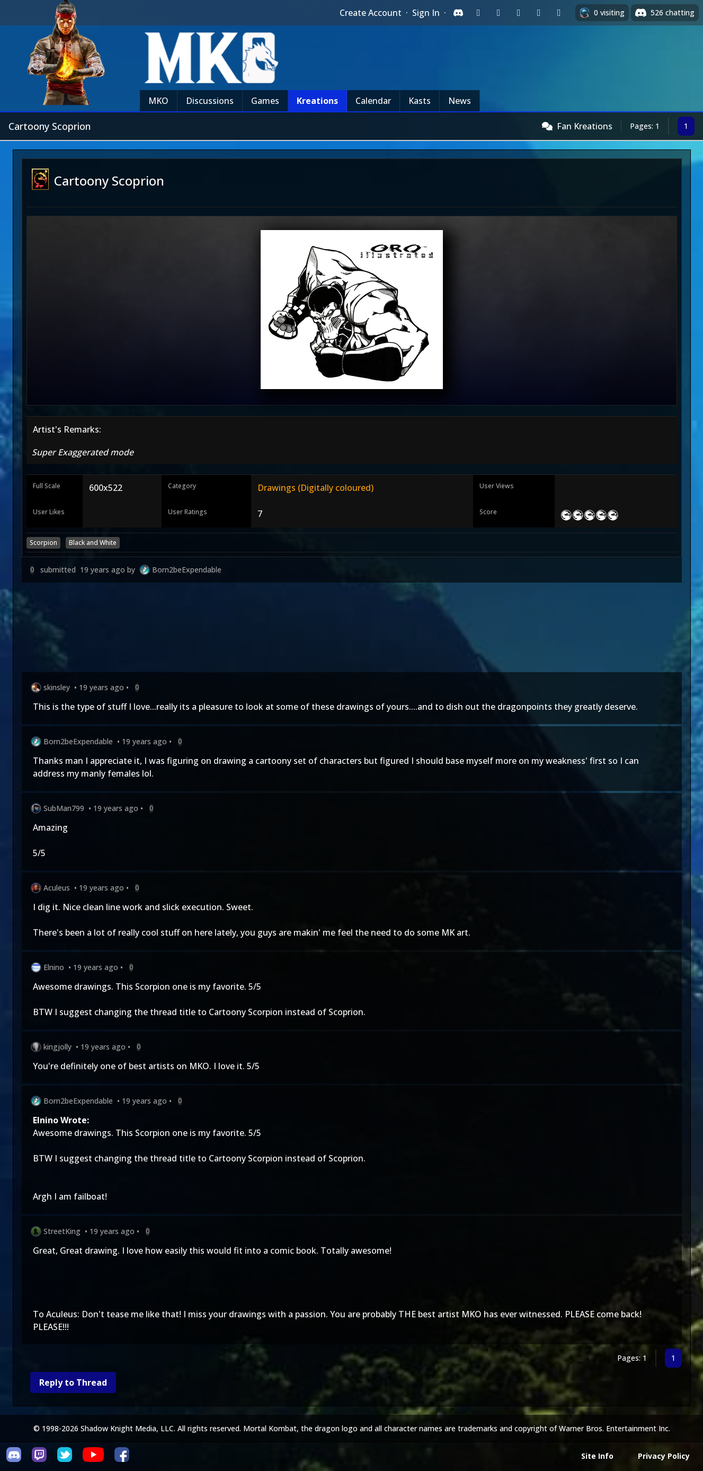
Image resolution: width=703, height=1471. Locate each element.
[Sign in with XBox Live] (559, 13)
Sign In (426, 13)
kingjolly (57, 1047)
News (459, 101)
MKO (158, 101)
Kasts (419, 101)
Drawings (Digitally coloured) (315, 488)
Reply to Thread (73, 1382)
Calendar (373, 101)
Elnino (53, 967)
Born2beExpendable (186, 570)
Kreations (317, 101)
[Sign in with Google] (498, 13)
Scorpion (43, 542)
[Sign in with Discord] (458, 13)
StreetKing (62, 1231)
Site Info (597, 1456)
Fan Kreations (584, 126)
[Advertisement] (339, 629)
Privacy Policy (664, 1456)
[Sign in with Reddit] (519, 13)
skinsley (56, 687)
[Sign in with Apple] (539, 13)
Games (265, 101)
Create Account (371, 13)
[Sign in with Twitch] (478, 13)
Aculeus (56, 888)
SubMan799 (63, 808)
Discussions (210, 101)
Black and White (93, 542)
